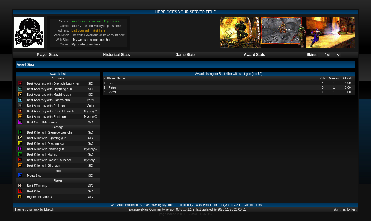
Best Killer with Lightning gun (46, 138)
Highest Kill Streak (39, 197)
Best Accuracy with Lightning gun (49, 89)
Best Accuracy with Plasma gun (48, 100)
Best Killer (34, 191)
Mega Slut (34, 175)
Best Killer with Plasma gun (45, 149)
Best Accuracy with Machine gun (49, 94)
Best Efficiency (37, 186)
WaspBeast (203, 205)
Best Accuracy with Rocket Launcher (52, 111)
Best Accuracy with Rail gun (46, 105)
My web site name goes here (92, 39)
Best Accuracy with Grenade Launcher (53, 83)
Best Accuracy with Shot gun (46, 116)
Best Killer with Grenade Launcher (50, 132)
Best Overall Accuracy (42, 122)
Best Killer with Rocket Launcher (49, 160)
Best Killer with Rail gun (43, 154)
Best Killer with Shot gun (43, 165)
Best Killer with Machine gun (46, 143)
